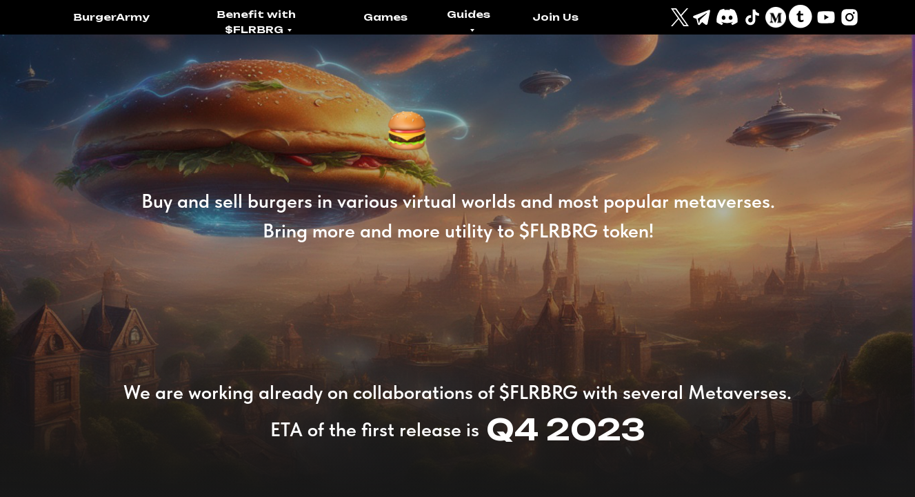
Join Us (555, 17)
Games (385, 17)
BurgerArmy (111, 17)
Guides (468, 14)
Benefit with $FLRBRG (256, 21)
